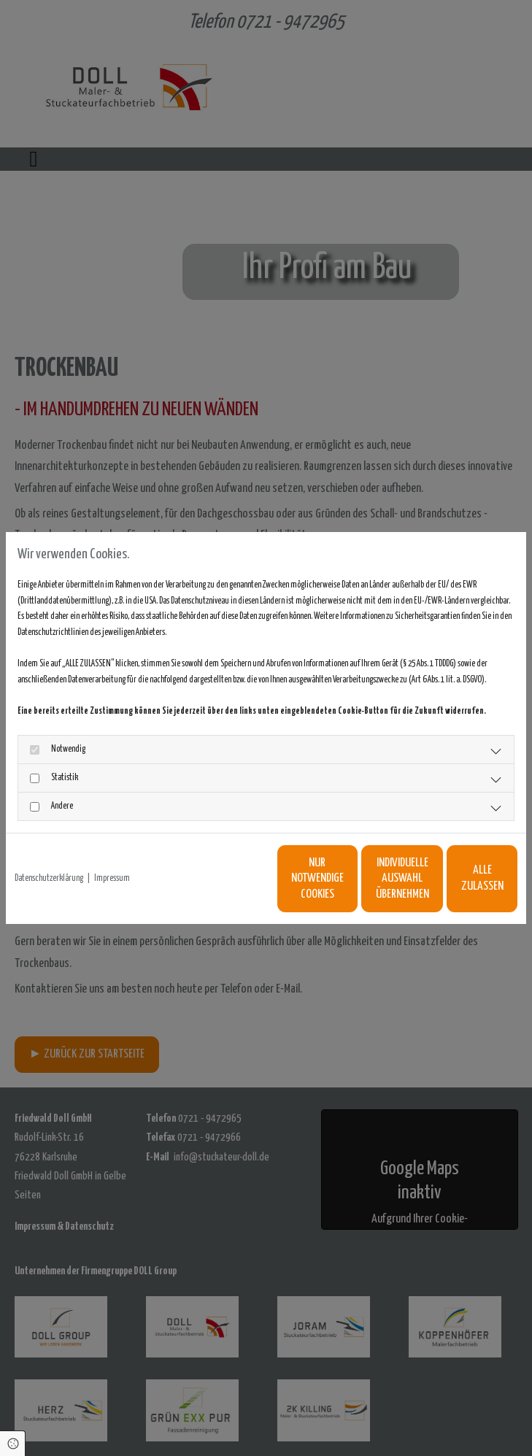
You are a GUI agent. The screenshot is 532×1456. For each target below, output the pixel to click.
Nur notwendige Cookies (173, 886)
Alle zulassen (450, 886)
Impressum (112, 853)
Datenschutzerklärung (49, 853)
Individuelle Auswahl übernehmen (311, 886)
